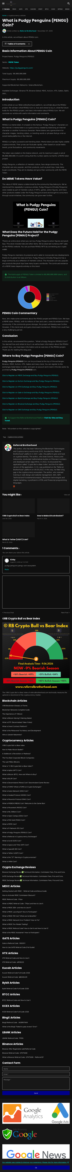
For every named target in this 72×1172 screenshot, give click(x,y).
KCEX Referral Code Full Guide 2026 (15, 1012)
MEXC (14, 9)
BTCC (47, 9)
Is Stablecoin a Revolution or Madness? (16, 754)
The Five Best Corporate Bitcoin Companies (18, 758)
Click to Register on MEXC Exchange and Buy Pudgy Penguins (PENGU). (30, 375)
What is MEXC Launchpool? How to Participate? (19, 912)
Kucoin (33, 9)
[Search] (69, 3)
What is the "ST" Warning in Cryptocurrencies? (19, 857)
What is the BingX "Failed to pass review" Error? (19, 1027)
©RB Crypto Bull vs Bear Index (16, 516)
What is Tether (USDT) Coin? (15, 539)
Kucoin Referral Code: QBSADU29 (14, 977)
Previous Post (9, 612)
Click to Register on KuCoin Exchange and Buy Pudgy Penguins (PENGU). (31, 381)
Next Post (64, 612)
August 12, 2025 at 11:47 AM (19, 562)
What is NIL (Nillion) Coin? (11, 812)
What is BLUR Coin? (9, 778)
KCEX (53, 9)
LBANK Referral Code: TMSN (12, 1038)
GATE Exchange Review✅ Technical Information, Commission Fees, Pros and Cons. (32, 876)
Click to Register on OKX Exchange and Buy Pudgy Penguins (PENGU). (29, 410)
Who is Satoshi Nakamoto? (12, 735)
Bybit (40, 9)
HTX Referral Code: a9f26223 (13, 962)
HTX (26, 9)
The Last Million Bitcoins (11, 762)
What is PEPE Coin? (9, 824)
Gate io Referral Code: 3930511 (13, 943)
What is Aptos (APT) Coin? (12, 770)
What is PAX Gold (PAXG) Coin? (13, 820)
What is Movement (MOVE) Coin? (14, 807)
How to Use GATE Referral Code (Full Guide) (18, 947)
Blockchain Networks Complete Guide (16, 710)
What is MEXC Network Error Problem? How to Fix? (21, 920)
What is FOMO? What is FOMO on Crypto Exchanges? (21, 787)
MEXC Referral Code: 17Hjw (12, 899)
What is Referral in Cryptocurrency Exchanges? (19, 836)
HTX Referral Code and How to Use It (15, 958)
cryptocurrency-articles (17, 15)
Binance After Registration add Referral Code (18, 1049)
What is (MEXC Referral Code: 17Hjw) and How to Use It (22, 903)
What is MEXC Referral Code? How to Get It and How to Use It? (25, 928)
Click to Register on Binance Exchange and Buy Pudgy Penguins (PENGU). (31, 404)
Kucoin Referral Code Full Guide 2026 (16, 973)
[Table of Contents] (17, 44)
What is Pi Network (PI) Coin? (13, 828)
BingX (67, 9)
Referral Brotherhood (25, 445)
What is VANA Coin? (9, 861)
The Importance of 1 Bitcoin (12, 714)
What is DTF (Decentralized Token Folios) (17, 722)
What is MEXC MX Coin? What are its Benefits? (19, 916)
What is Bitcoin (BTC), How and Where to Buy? (19, 774)
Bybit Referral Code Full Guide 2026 (15, 988)
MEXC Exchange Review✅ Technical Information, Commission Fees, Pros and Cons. (32, 880)
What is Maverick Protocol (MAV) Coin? (16, 799)
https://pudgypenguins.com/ (21, 68)
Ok (36, 1168)
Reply (7, 569)
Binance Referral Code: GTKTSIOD (14, 1053)
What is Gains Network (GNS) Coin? (15, 791)
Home (4, 15)
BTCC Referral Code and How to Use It (16, 1000)
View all (67, 494)
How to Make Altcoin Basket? (50, 516)
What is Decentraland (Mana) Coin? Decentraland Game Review (25, 783)
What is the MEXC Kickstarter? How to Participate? (20, 932)
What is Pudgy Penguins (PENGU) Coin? (17, 832)
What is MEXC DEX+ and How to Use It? (16, 908)
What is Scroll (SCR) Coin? (11, 841)
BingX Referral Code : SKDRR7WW (15, 1022)
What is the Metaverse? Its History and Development (21, 730)
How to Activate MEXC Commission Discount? (18, 895)
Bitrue (60, 9)
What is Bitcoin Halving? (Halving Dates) (17, 718)
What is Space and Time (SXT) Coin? (15, 845)
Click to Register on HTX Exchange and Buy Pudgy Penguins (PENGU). (29, 387)
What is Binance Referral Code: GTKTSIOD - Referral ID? (23, 1057)
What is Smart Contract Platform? (14, 726)
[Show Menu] (3, 3)
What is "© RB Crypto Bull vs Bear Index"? (17, 766)
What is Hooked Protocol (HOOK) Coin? (16, 795)
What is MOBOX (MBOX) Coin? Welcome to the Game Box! (23, 803)
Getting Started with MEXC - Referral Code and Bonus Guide (24, 891)
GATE (20, 9)
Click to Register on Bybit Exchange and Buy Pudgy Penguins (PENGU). (30, 398)
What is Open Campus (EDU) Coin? (15, 816)
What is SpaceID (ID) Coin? (12, 849)
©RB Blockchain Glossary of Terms (14, 706)
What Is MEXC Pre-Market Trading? (15, 924)
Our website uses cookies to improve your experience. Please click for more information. (34, 1162)
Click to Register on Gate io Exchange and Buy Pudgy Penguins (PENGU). (31, 392)
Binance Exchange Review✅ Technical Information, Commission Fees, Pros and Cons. (33, 872)
